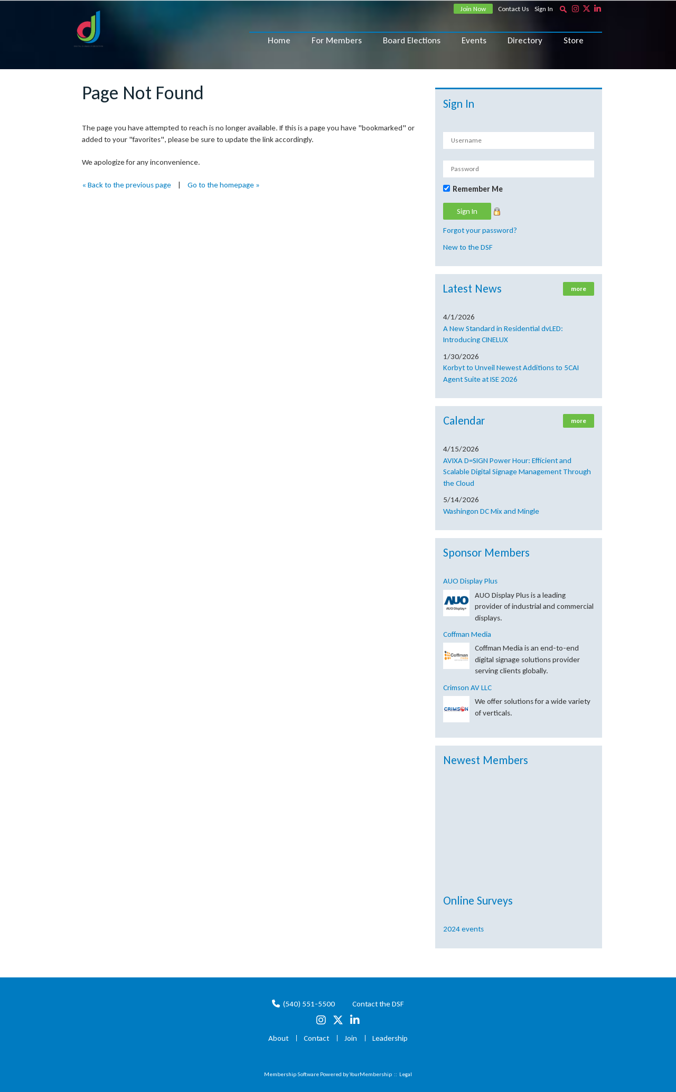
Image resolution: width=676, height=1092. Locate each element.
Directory (525, 40)
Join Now (473, 9)
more (578, 289)
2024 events (463, 929)
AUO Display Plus (470, 581)
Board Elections (411, 40)
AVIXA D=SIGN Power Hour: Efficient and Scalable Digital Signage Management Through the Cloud (517, 472)
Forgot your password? (480, 230)
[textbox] (563, 9)
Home (279, 40)
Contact (316, 1038)
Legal (405, 1074)
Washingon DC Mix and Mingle (491, 511)
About (278, 1038)
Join (350, 1038)
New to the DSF (468, 247)
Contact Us (513, 9)
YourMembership (371, 1074)
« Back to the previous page (126, 185)
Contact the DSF (378, 1004)
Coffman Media (467, 634)
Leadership (390, 1038)
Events (474, 40)
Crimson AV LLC (467, 687)
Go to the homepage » (223, 185)
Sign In (543, 9)
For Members (337, 40)
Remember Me (478, 189)
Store (574, 40)
